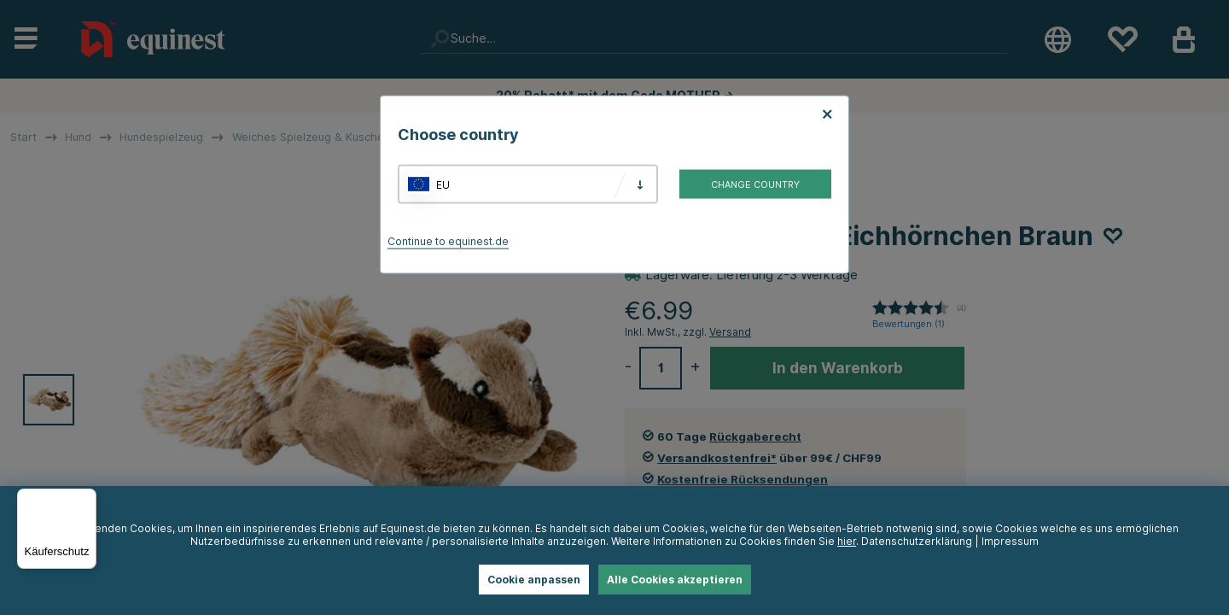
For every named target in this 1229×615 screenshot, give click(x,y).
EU (443, 184)
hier (846, 541)
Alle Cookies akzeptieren (675, 579)
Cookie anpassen (533, 579)
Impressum (1010, 541)
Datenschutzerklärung (916, 541)
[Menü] (86, 499)
